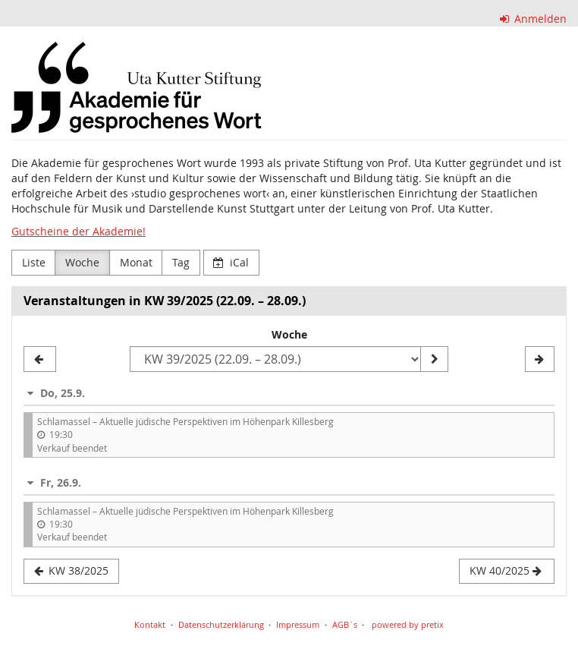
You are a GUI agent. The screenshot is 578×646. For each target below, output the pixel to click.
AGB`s (344, 624)
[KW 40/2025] (539, 359)
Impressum (297, 624)
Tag (181, 262)
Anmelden (533, 18)
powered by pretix (408, 624)
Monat (136, 262)
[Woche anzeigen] (434, 359)
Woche (82, 262)
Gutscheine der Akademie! (78, 231)
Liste (34, 262)
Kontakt (149, 624)
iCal (231, 262)
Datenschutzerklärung (221, 624)
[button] (289, 393)
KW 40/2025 (506, 570)
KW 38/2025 (71, 570)
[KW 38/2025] (40, 359)
